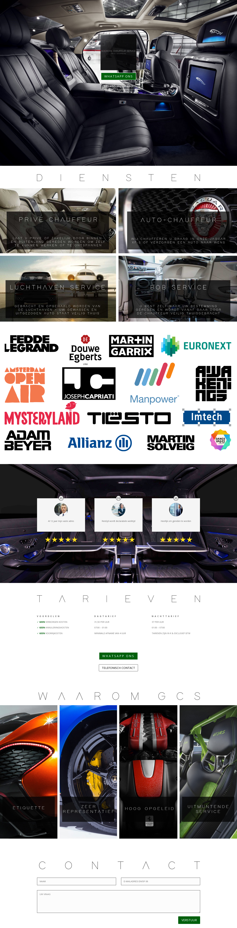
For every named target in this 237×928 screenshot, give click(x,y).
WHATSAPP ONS (118, 76)
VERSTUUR (189, 920)
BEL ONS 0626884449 (118, 86)
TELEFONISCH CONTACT (118, 668)
